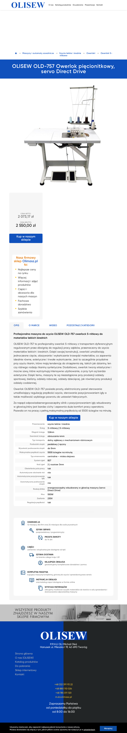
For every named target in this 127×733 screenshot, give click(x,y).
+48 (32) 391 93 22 (64, 684)
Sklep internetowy (25, 670)
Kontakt (99, 5)
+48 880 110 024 (63, 689)
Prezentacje (90, 5)
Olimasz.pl (30, 261)
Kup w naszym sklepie (25, 238)
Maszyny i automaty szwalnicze (38, 53)
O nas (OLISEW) (24, 658)
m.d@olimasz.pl (63, 697)
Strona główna (24, 653)
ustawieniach (89, 730)
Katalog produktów (63, 5)
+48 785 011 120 (63, 693)
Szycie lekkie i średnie (70, 53)
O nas (51, 5)
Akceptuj (108, 729)
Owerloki (90, 53)
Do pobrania (78, 5)
